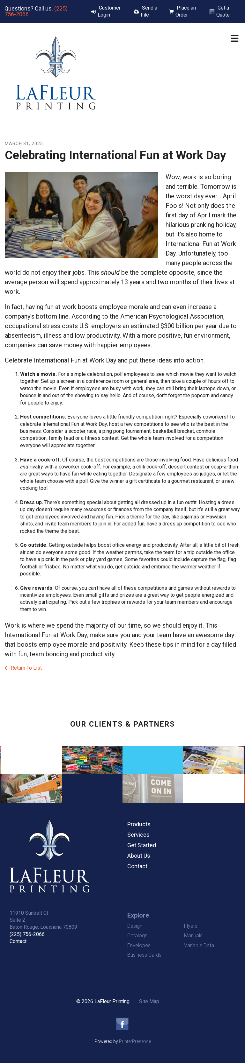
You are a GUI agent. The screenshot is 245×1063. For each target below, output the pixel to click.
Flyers (190, 926)
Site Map (149, 1001)
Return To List (26, 668)
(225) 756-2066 (27, 934)
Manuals (193, 936)
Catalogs (137, 936)
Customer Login (109, 11)
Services (138, 834)
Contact (137, 866)
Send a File (149, 11)
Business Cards (144, 955)
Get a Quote (223, 11)
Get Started (141, 845)
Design (134, 926)
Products (139, 824)
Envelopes (139, 945)
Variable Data (199, 945)
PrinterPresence (135, 1041)
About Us (138, 855)
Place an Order (185, 11)
